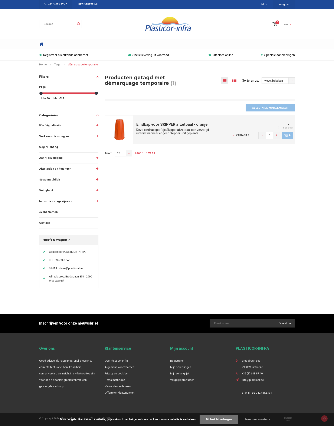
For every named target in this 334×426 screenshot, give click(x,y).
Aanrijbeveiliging (51, 157)
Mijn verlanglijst (179, 373)
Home (41, 44)
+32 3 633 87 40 (56, 4)
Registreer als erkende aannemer (63, 55)
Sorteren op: (250, 80)
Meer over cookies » (257, 419)
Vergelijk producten (182, 379)
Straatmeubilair (49, 179)
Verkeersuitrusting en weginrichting (54, 142)
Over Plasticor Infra (116, 360)
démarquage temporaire (83, 64)
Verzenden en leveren (118, 386)
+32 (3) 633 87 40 (252, 373)
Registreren (177, 360)
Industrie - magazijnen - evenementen (55, 207)
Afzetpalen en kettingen (55, 168)
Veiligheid (46, 190)
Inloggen (284, 4)
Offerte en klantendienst (119, 392)
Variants (242, 135)
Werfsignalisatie (50, 125)
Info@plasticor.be (253, 379)
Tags (57, 64)
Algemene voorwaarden (119, 367)
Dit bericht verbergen (219, 419)
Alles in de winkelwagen (270, 107)
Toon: (108, 153)
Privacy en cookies (116, 373)
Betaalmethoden (115, 379)
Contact (44, 222)
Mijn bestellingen (180, 367)
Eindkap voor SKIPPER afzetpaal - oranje (171, 124)
